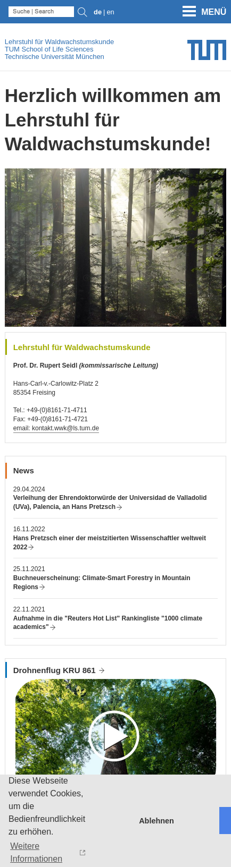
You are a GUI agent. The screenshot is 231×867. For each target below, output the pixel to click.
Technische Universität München (54, 57)
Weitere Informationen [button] (36, 852)
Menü (213, 11)
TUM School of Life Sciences (49, 49)
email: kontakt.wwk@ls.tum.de (56, 428)
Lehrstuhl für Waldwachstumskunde (59, 42)
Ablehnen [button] (156, 821)
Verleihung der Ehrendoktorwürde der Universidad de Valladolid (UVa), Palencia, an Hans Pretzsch (110, 502)
